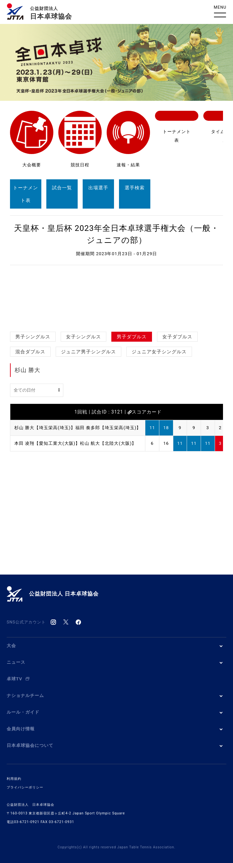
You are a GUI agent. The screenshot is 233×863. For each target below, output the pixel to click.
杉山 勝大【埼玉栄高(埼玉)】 (44, 427)
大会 (11, 645)
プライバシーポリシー (25, 787)
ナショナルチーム (25, 695)
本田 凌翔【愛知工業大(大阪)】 (47, 443)
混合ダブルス (30, 351)
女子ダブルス (177, 336)
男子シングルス (32, 336)
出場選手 (98, 187)
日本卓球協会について (30, 745)
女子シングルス (83, 336)
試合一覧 (62, 187)
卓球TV (18, 678)
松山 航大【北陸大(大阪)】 (108, 443)
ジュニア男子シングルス (88, 351)
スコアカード (145, 412)
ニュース (16, 662)
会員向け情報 (21, 728)
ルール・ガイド (23, 712)
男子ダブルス (132, 336)
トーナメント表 (25, 194)
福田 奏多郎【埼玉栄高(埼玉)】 (108, 427)
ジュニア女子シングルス (159, 351)
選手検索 (135, 187)
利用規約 (14, 778)
